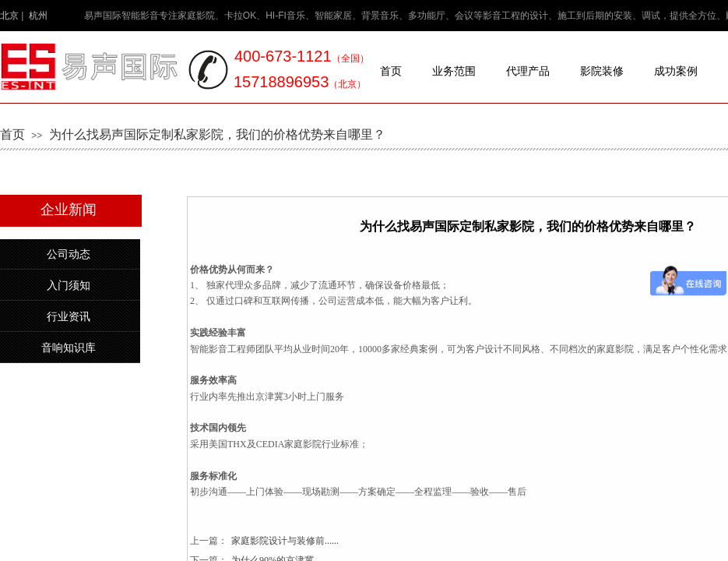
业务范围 (454, 71)
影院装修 (602, 71)
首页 (391, 71)
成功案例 (676, 71)
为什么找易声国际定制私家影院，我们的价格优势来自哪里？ (217, 134)
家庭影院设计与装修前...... (264, 541)
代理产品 (528, 71)
